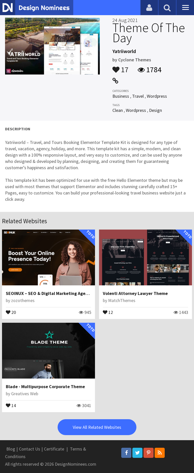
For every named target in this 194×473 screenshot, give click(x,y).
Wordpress (157, 96)
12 (108, 311)
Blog (10, 449)
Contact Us (29, 449)
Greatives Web (24, 393)
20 (11, 311)
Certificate (54, 449)
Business (120, 96)
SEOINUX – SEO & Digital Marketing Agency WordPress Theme (68, 293)
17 (120, 67)
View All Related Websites (97, 427)
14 (11, 405)
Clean (117, 110)
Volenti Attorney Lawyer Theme (135, 293)
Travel (138, 96)
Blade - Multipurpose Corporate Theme (45, 386)
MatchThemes (121, 300)
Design (155, 110)
